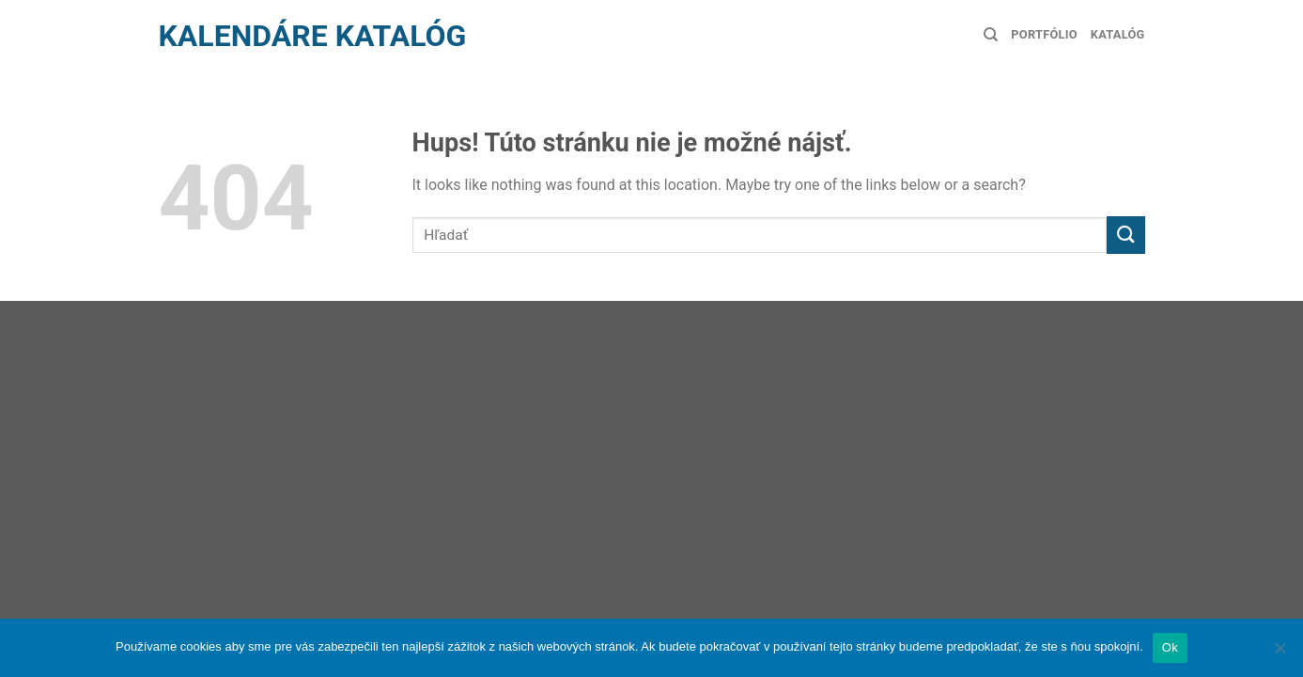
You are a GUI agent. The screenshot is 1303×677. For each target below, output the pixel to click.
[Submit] (1125, 234)
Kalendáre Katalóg (313, 36)
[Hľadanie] (991, 35)
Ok (1170, 647)
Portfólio (1044, 34)
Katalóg (1118, 34)
